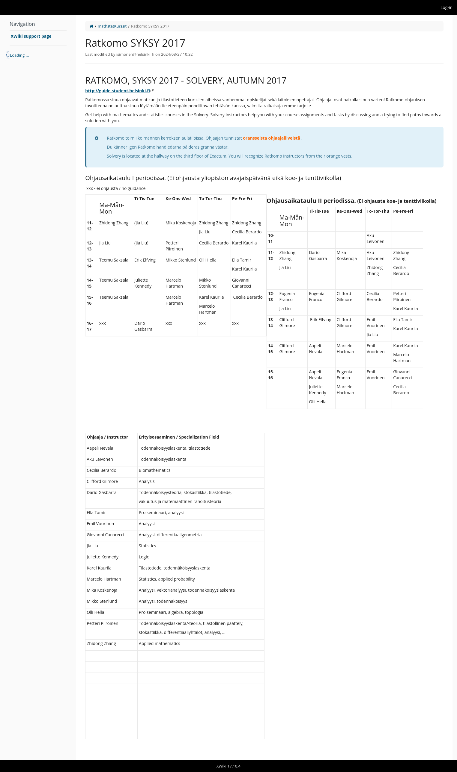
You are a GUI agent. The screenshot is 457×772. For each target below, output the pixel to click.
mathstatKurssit (112, 26)
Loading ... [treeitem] (19, 55)
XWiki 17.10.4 (228, 766)
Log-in (447, 7)
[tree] (38, 55)
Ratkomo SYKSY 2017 (150, 26)
